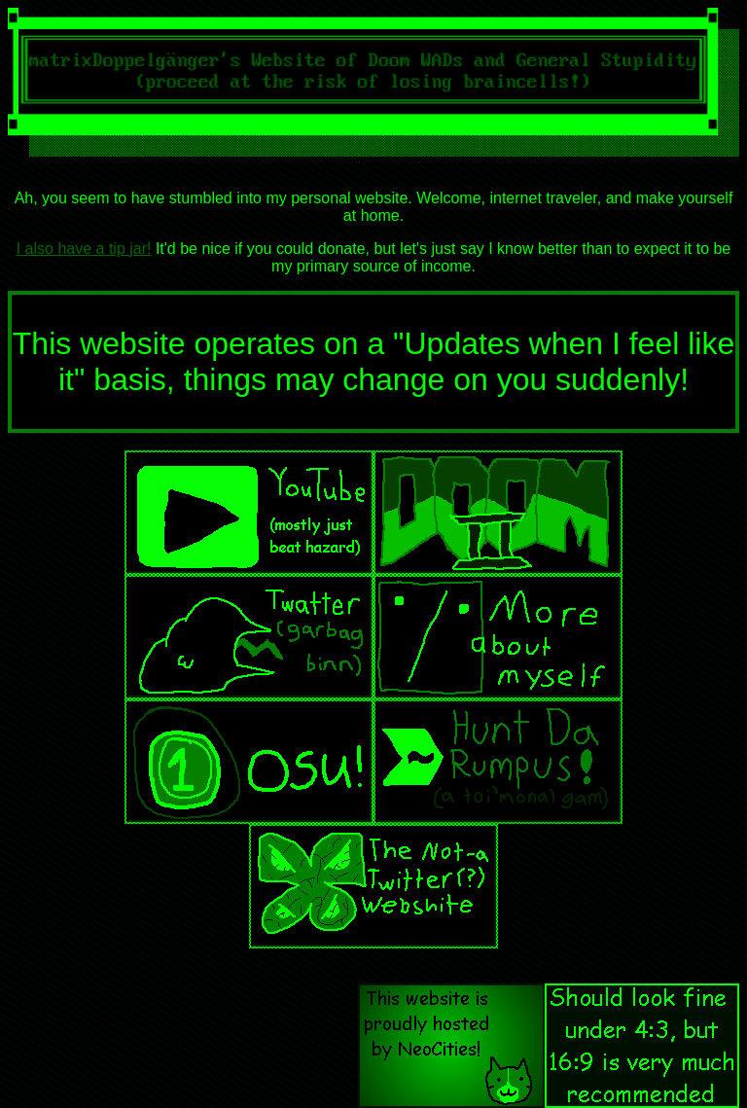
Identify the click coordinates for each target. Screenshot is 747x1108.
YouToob (249, 512)
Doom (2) (498, 512)
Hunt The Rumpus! (498, 761)
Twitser (249, 637)
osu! (249, 761)
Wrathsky (373, 886)
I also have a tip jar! (84, 248)
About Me (498, 637)
